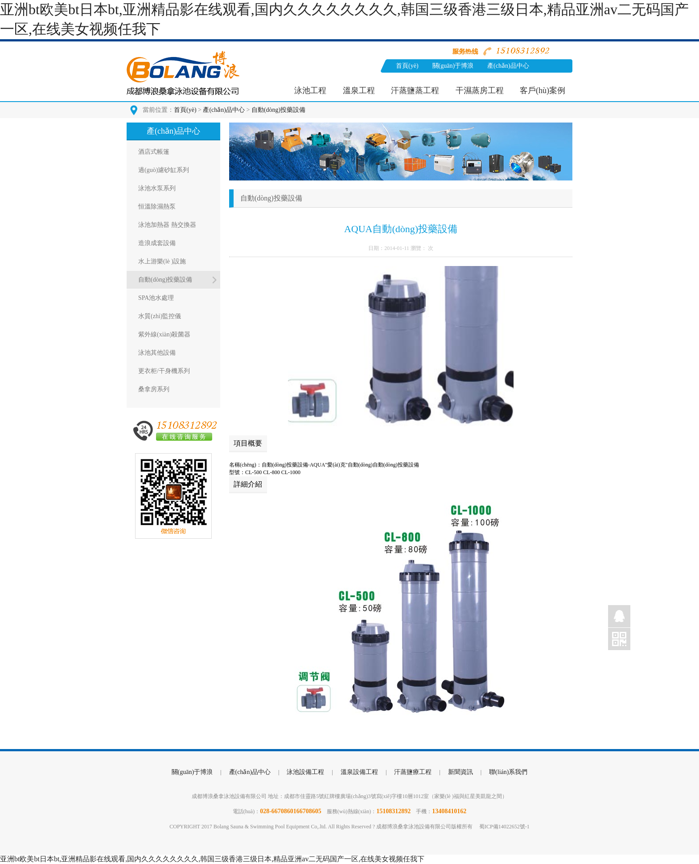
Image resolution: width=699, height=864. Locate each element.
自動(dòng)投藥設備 (278, 109)
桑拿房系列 (153, 389)
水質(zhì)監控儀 (159, 316)
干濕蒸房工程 (480, 90)
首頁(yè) (407, 65)
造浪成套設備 (157, 243)
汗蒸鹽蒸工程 (415, 90)
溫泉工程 (359, 90)
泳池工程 (310, 90)
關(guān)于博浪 (453, 65)
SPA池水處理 (156, 298)
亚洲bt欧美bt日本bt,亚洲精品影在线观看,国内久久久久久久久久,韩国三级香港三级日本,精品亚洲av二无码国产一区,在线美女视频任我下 (212, 859)
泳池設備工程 (305, 772)
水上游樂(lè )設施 (162, 261)
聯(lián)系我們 (454, 79)
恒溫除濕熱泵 (157, 206)
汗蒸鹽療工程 (413, 772)
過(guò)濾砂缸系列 (163, 170)
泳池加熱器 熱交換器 (167, 224)
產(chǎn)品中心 (508, 65)
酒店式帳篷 (153, 151)
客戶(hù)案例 (542, 90)
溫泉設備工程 (359, 772)
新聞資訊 (408, 79)
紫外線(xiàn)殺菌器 (164, 334)
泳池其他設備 (157, 352)
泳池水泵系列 (157, 188)
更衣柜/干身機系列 (164, 371)
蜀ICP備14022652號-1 (504, 826)
